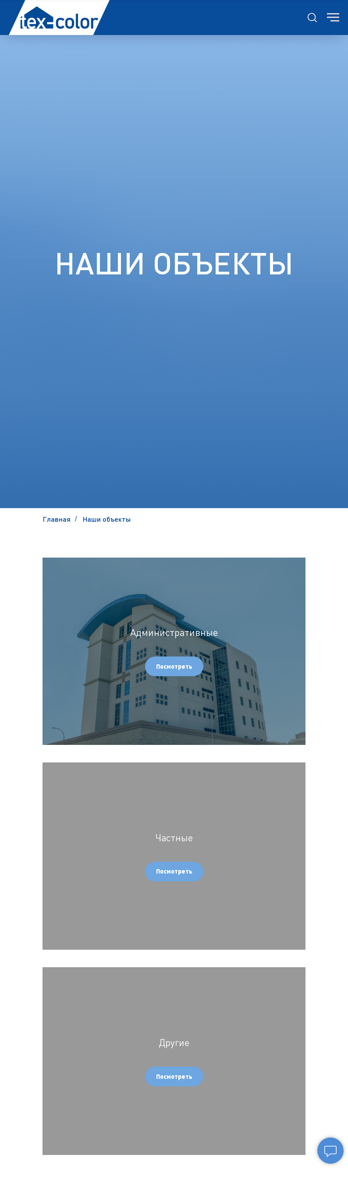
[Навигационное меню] (333, 17)
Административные (174, 632)
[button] (312, 17)
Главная (57, 519)
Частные (174, 837)
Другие (174, 1042)
